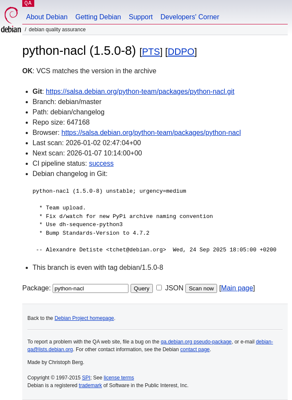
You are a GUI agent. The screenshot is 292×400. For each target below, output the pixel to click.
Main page (237, 288)
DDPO (181, 51)
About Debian (47, 17)
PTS (151, 51)
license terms (119, 378)
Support (141, 17)
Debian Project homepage (84, 318)
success (101, 163)
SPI (86, 378)
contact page (195, 349)
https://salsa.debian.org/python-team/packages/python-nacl (151, 132)
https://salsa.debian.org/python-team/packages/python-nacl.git (140, 91)
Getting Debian (98, 17)
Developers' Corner (190, 17)
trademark (90, 385)
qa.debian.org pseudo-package (196, 342)
